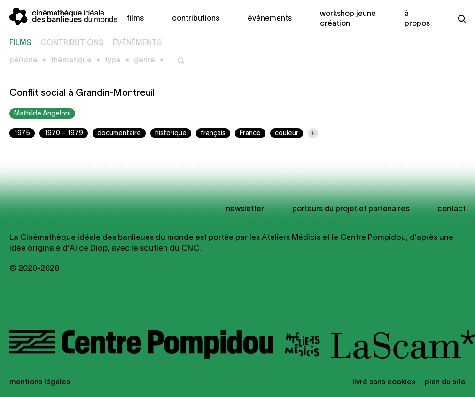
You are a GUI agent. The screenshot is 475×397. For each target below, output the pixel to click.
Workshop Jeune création (348, 19)
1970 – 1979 (63, 133)
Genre (144, 60)
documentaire (119, 133)
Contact (451, 209)
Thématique (71, 60)
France (250, 133)
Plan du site (445, 382)
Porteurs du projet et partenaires (350, 209)
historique (171, 133)
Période (23, 60)
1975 (22, 133)
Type (113, 60)
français (213, 133)
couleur (286, 133)
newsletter (245, 209)
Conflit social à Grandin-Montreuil (82, 93)
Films (135, 18)
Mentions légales (39, 382)
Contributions (195, 18)
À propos (417, 19)
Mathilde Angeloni (42, 114)
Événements (270, 18)
